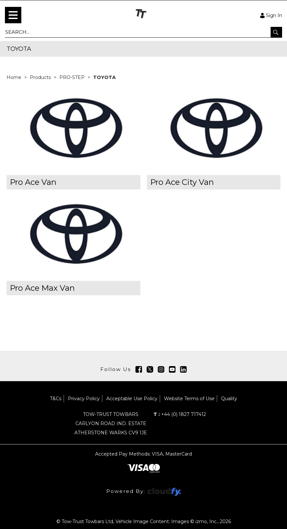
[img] (138, 369)
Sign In (271, 15)
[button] (276, 32)
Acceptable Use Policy (131, 399)
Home (15, 77)
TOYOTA (104, 77)
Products (41, 77)
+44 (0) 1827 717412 (180, 414)
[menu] (13, 15)
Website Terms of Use (189, 399)
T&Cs (55, 399)
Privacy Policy (84, 399)
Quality (229, 399)
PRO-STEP (72, 77)
